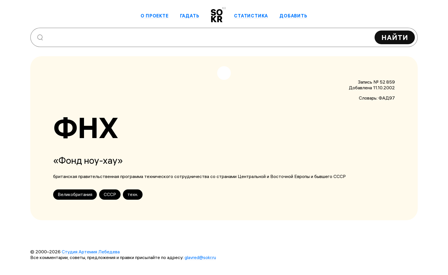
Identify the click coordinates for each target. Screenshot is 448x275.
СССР (110, 194)
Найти (394, 37)
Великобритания (75, 194)
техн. (132, 194)
